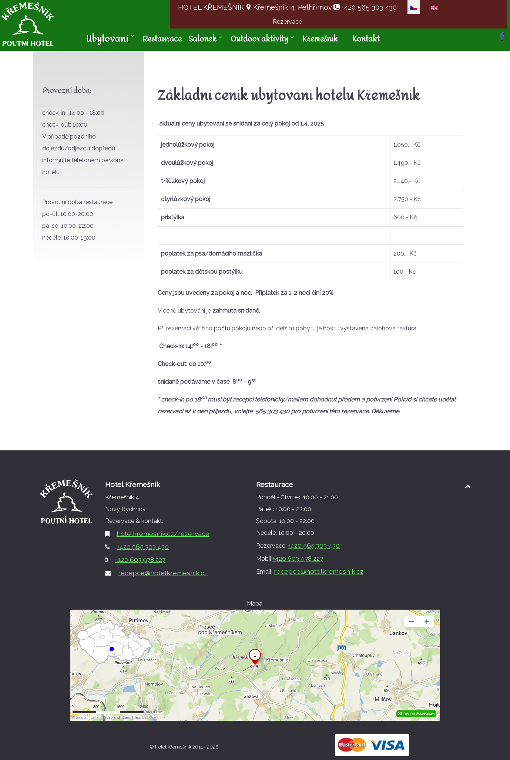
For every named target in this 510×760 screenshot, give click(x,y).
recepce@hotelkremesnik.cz (163, 573)
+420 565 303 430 (368, 7)
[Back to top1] (468, 486)
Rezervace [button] (287, 21)
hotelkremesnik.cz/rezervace (163, 533)
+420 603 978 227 (140, 559)
